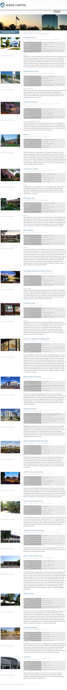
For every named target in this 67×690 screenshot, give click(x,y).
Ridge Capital (13, 5)
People (50, 11)
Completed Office (38, 32)
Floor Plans (30, 88)
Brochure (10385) (27, 121)
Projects (57, 11)
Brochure (25, 55)
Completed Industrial (28, 32)
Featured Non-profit (19, 684)
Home (1, 684)
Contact (64, 11)
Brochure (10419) (36, 121)
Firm (46, 11)
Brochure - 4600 (27, 288)
